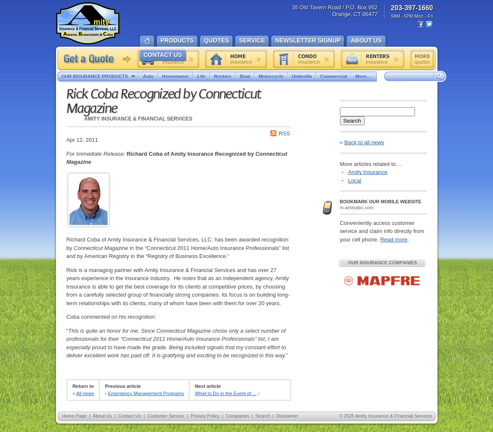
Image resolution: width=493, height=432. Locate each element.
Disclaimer (287, 415)
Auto (148, 76)
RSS (284, 133)
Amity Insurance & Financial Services (88, 23)
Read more (393, 239)
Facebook (420, 24)
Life (201, 76)
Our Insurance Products (100, 77)
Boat (245, 76)
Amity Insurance (367, 172)
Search (352, 121)
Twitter (429, 24)
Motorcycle (270, 76)
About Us (102, 415)
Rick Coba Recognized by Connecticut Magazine (164, 101)
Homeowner (175, 76)
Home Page (74, 415)
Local (354, 180)
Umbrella (301, 76)
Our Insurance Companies (382, 262)
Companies (237, 415)
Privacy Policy (204, 415)
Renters (223, 76)
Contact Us (129, 415)
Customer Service (165, 415)
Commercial (333, 76)
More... (363, 76)
